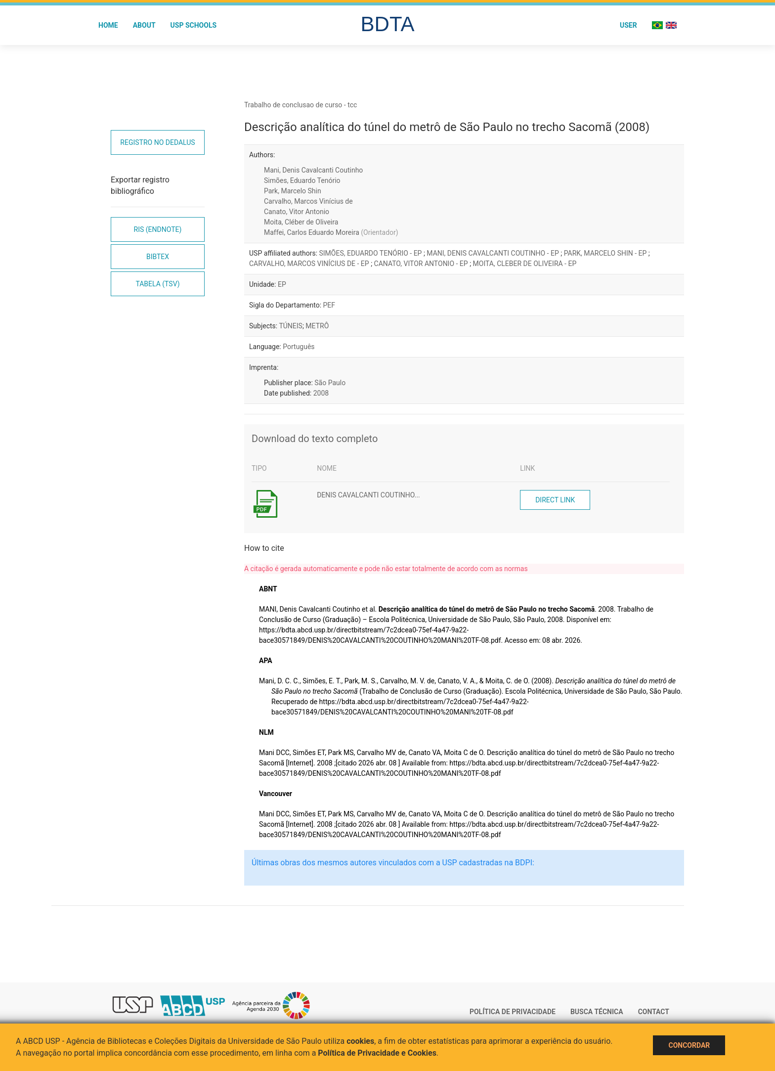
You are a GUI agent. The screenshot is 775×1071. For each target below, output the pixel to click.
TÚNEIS (290, 326)
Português (298, 347)
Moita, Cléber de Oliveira (301, 222)
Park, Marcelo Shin (292, 191)
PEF (329, 305)
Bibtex (157, 257)
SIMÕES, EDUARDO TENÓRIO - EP (371, 253)
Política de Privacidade (513, 1012)
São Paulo (329, 383)
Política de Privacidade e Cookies (377, 1053)
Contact (653, 1012)
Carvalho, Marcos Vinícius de (308, 201)
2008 (321, 393)
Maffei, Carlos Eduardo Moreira (331, 232)
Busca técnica (596, 1012)
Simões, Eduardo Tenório (302, 180)
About (144, 25)
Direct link (555, 500)
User (628, 25)
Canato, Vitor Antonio (296, 212)
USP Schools (194, 25)
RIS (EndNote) (158, 229)
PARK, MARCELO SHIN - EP (606, 253)
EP (282, 284)
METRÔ (317, 326)
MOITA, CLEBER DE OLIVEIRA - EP (525, 264)
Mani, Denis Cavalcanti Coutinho (313, 170)
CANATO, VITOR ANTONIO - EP (422, 264)
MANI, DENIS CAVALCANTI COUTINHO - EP (493, 253)
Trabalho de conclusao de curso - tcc (300, 105)
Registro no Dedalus (157, 142)
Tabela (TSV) (157, 284)
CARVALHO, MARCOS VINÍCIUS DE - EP (310, 264)
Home (108, 25)
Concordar (689, 1045)
